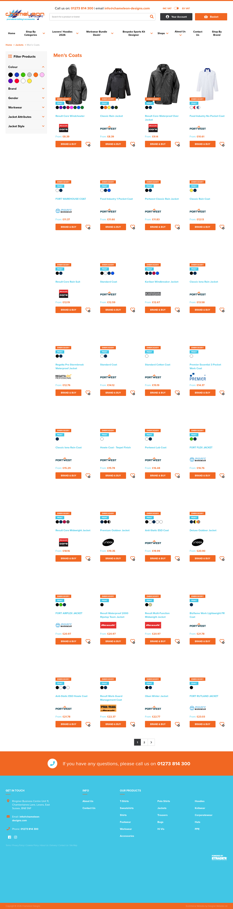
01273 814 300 (82, 8)
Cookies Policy (32, 845)
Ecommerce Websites (195, 905)
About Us (88, 801)
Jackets (19, 44)
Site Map (73, 845)
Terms (8, 845)
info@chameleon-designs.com (127, 8)
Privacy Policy (18, 845)
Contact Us (89, 808)
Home (9, 44)
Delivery (53, 845)
